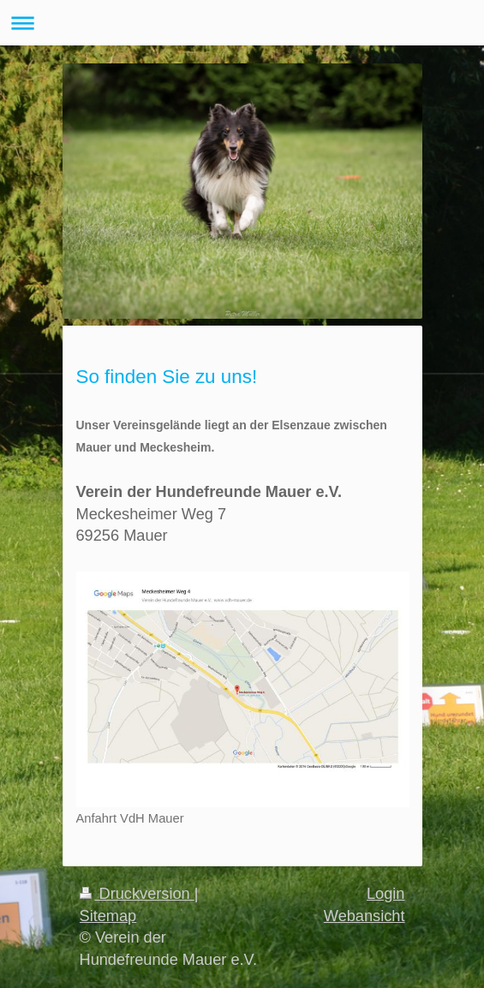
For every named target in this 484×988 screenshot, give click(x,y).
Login (386, 893)
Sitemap (108, 916)
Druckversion (137, 893)
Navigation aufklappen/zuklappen (242, 22)
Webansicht (364, 916)
